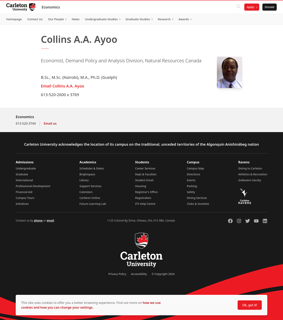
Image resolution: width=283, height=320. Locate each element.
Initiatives (22, 204)
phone (38, 220)
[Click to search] (238, 7)
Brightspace (87, 174)
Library (84, 180)
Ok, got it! (249, 305)
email (50, 220)
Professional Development (33, 186)
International (24, 180)
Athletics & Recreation (252, 174)
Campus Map (195, 168)
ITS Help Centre (145, 204)
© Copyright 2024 (163, 274)
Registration (143, 198)
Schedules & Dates (91, 168)
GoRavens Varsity (249, 180)
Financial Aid (24, 192)
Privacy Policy (117, 274)
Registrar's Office (146, 192)
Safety (191, 192)
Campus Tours (25, 198)
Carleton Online (89, 198)
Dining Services (197, 198)
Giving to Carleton (250, 168)
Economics (51, 7)
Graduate (22, 174)
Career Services (145, 168)
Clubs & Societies (198, 204)
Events (191, 180)
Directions (193, 174)
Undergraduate (26, 168)
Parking (192, 186)
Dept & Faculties (146, 174)
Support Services (90, 186)
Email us (50, 123)
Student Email (144, 180)
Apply (250, 7)
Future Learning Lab (92, 204)
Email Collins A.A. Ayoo (62, 86)
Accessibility (139, 274)
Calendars (86, 192)
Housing (140, 186)
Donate (269, 7)
